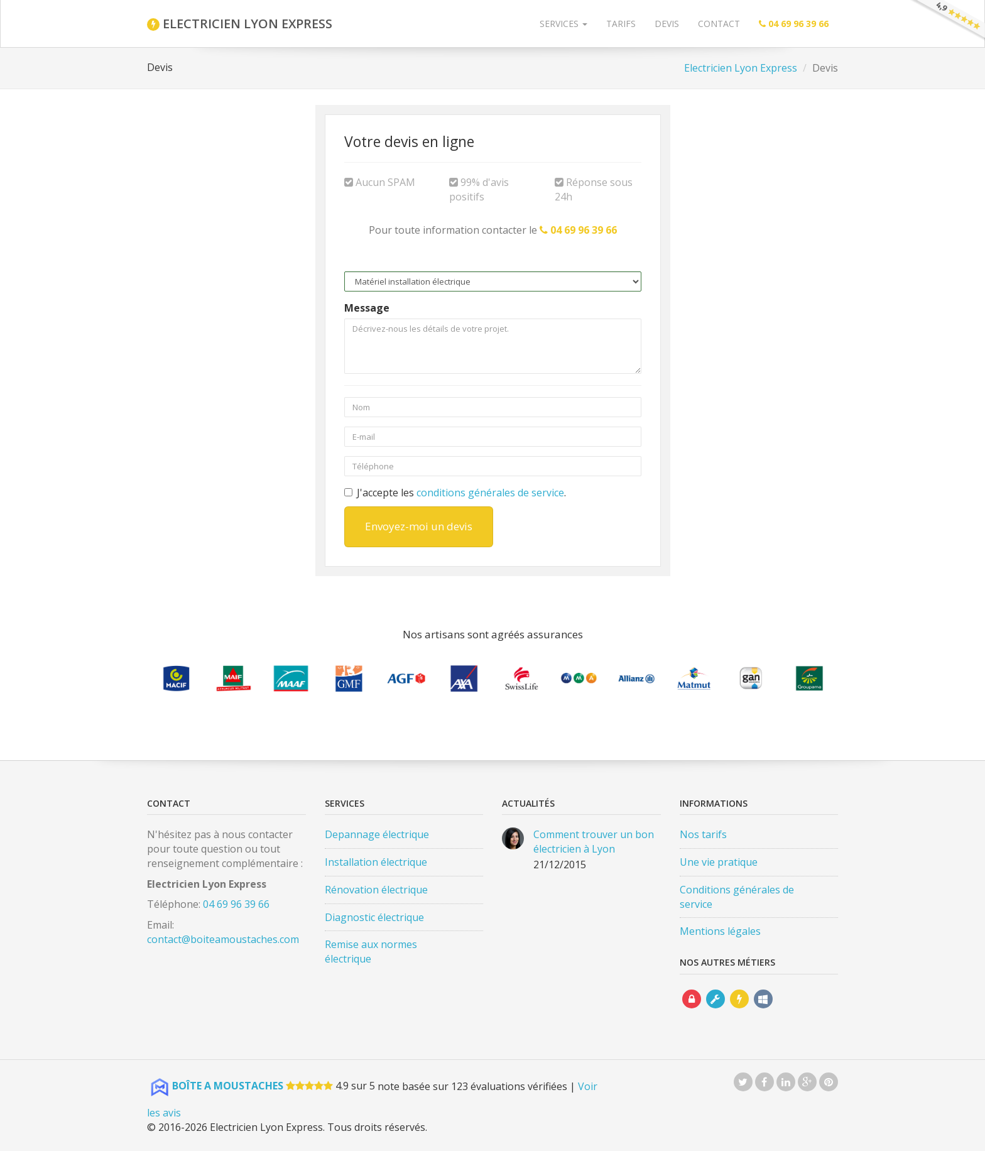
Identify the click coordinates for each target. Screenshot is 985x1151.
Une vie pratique (719, 862)
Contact (719, 24)
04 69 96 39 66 (236, 904)
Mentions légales (720, 931)
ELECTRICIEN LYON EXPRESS (239, 23)
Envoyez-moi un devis (418, 526)
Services (563, 24)
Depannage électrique (377, 834)
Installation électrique (376, 862)
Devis (667, 24)
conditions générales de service (490, 492)
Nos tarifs (703, 834)
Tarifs (621, 24)
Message (366, 308)
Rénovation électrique (376, 890)
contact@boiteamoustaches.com (223, 939)
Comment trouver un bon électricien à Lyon (593, 841)
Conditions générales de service (737, 897)
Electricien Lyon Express (740, 68)
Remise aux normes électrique (371, 951)
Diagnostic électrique (374, 917)
